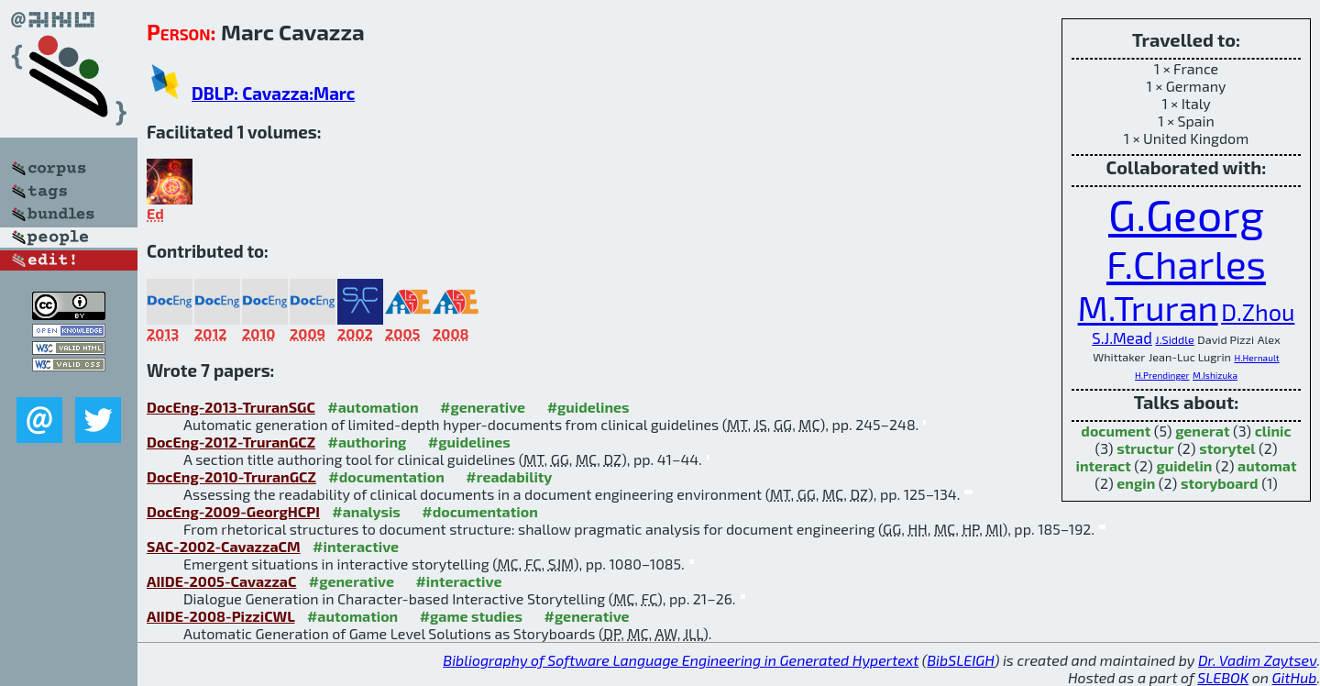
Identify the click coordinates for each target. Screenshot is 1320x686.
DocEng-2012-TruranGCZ (231, 441)
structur (1144, 448)
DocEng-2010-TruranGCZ (231, 476)
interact (1103, 465)
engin (1135, 483)
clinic (1273, 430)
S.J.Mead (1122, 337)
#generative (482, 406)
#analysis (366, 511)
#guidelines (588, 406)
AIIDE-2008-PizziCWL (220, 616)
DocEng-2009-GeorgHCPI (233, 511)
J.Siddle (1174, 339)
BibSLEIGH (960, 660)
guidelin (1184, 465)
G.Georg (1186, 213)
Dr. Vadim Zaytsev (1257, 660)
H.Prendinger (1162, 375)
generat (1202, 430)
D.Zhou (1257, 312)
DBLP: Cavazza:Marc (273, 93)
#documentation (386, 476)
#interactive (356, 546)
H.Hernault (1256, 357)
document (1115, 430)
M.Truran (1148, 307)
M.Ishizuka (1215, 375)
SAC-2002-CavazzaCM (224, 546)
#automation (372, 406)
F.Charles (1186, 263)
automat (1267, 465)
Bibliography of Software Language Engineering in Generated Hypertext (680, 660)
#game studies (471, 616)
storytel (1227, 448)
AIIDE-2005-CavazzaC (221, 581)
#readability (509, 476)
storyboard (1220, 483)
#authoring (367, 441)
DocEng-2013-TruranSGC (231, 406)
